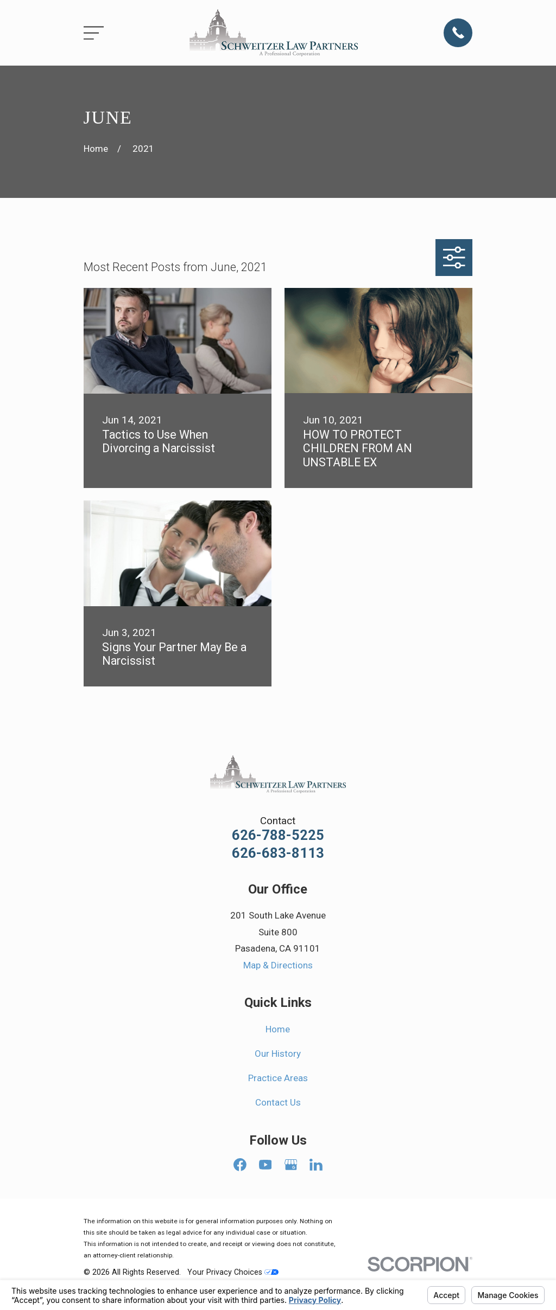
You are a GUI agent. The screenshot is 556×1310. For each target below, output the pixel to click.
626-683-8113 (278, 853)
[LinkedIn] (316, 1164)
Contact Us (278, 1102)
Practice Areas (278, 1078)
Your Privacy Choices (233, 1272)
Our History (278, 1053)
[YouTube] (265, 1164)
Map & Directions (278, 965)
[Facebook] (240, 1164)
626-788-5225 (278, 836)
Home (278, 1029)
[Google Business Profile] (291, 1164)
